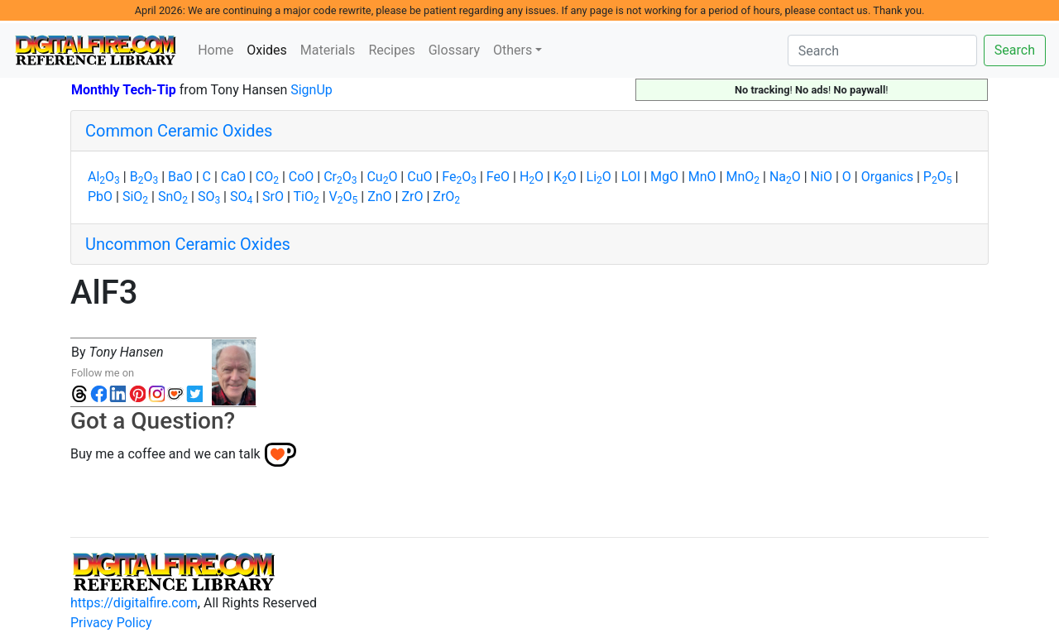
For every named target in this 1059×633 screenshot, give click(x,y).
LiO (599, 177)
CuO (382, 177)
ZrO (412, 196)
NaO (785, 177)
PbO (100, 196)
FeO (459, 177)
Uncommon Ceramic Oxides (187, 244)
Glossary (454, 50)
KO (565, 177)
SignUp (311, 90)
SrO (273, 196)
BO (144, 177)
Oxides (270, 49)
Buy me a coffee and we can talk (165, 454)
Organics (887, 177)
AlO (104, 177)
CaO (233, 177)
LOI (630, 177)
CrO (340, 177)
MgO (664, 177)
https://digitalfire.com (134, 603)
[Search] (882, 50)
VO (343, 196)
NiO (821, 177)
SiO (135, 196)
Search (1014, 50)
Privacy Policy (111, 623)
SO (209, 196)
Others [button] (512, 50)
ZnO (379, 196)
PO (937, 177)
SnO (173, 196)
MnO (702, 177)
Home (215, 50)
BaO (180, 177)
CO (267, 177)
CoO (301, 177)
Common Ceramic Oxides (178, 131)
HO (532, 177)
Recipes (391, 50)
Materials (328, 50)
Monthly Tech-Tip (123, 90)
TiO (306, 196)
